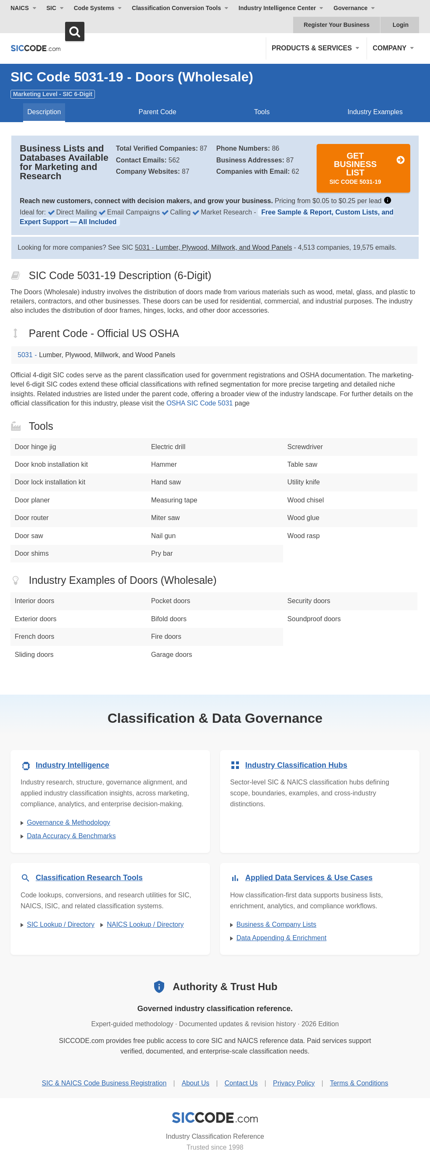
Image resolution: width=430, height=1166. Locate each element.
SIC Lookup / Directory (60, 924)
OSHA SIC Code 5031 (199, 403)
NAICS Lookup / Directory (145, 924)
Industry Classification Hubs (296, 765)
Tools (262, 111)
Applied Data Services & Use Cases (308, 877)
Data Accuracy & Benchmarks (71, 835)
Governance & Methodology (68, 822)
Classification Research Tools (89, 877)
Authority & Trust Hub (225, 986)
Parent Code (157, 111)
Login (401, 24)
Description (44, 111)
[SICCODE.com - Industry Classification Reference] (215, 1117)
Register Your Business (337, 24)
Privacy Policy (294, 1083)
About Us (196, 1083)
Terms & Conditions (359, 1083)
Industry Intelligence (72, 765)
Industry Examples (375, 111)
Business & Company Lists (276, 924)
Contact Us (241, 1083)
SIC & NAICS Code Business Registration (104, 1083)
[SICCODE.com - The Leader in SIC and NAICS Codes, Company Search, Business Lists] (35, 48)
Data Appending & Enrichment (281, 937)
